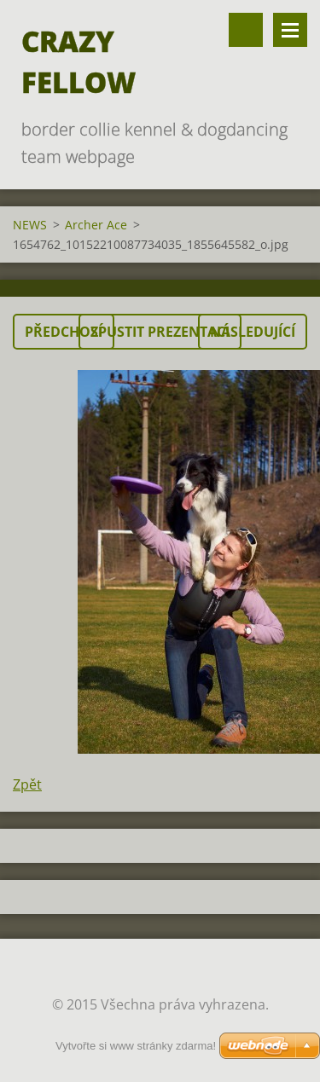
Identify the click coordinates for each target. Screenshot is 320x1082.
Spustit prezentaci (160, 331)
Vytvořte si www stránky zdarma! (135, 1045)
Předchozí (63, 331)
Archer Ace (96, 225)
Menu (290, 30)
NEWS (30, 225)
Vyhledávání (246, 30)
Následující (252, 331)
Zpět (27, 784)
